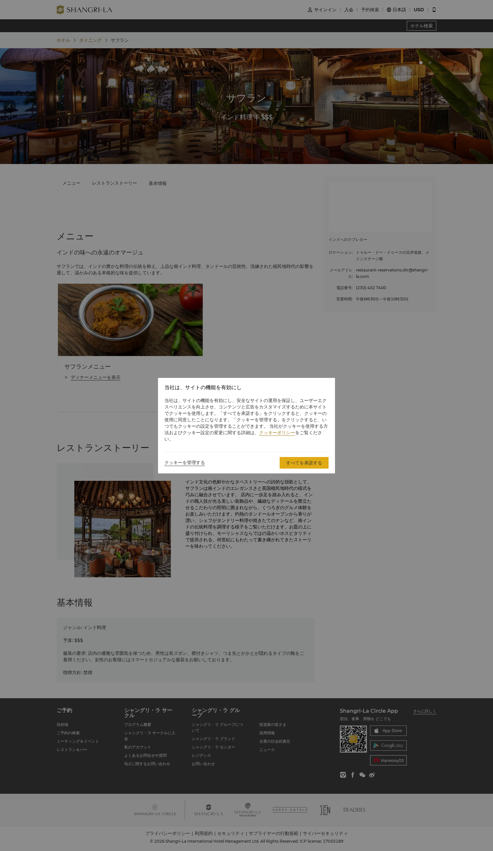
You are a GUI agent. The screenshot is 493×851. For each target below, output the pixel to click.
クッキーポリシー (277, 432)
